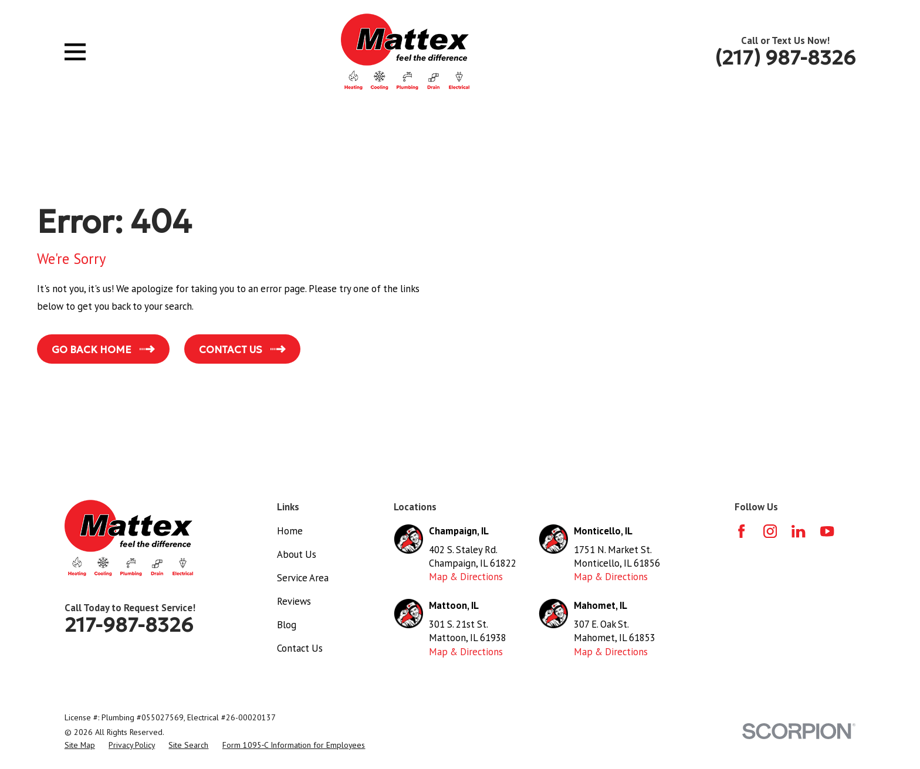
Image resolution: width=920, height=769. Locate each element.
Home (290, 530)
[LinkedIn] (798, 531)
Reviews (294, 601)
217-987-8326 (129, 624)
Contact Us (300, 648)
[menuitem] (80, 745)
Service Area (303, 577)
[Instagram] (770, 531)
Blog (286, 624)
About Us (296, 554)
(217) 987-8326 (785, 57)
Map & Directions (466, 576)
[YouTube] (827, 531)
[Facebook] (741, 531)
